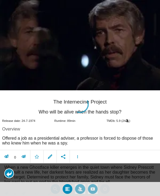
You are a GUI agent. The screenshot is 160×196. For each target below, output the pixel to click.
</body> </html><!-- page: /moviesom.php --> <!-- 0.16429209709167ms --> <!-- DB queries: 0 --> (80, 98)
